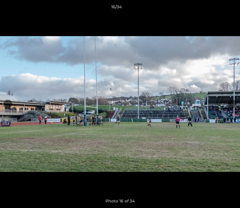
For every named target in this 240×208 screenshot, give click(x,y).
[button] (215, 8)
